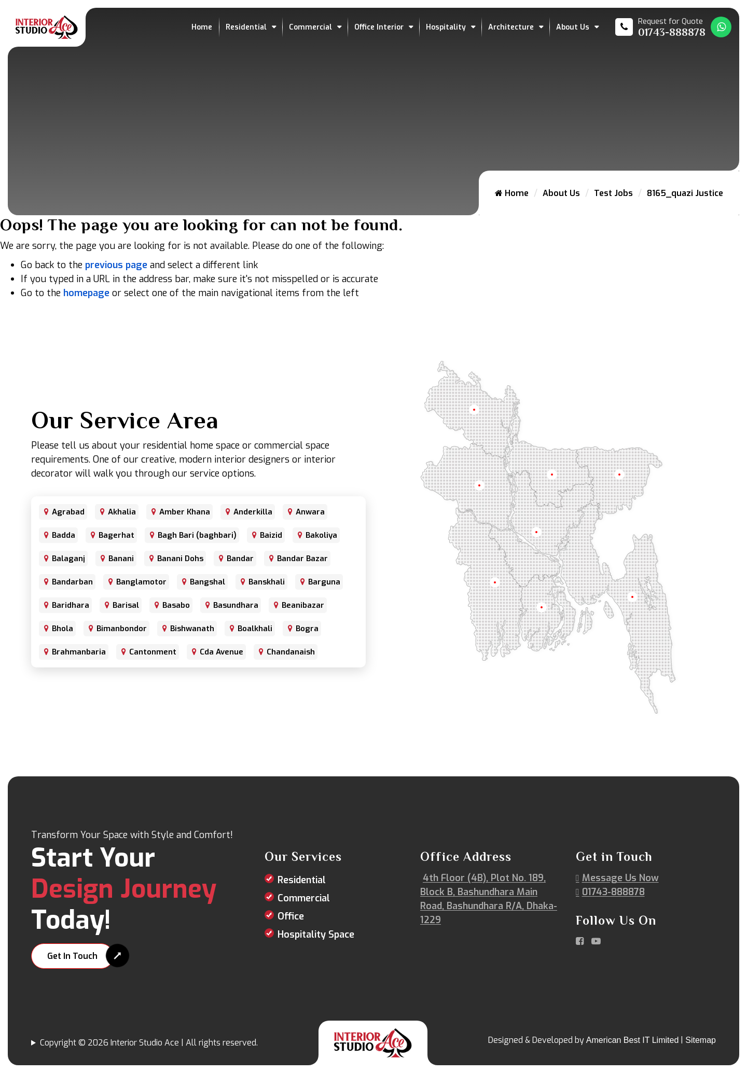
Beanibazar (303, 605)
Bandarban (72, 582)
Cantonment (152, 652)
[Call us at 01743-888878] (660, 27)
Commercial (310, 27)
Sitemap (700, 1040)
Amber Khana (184, 512)
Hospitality (446, 27)
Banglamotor (141, 582)
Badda (63, 535)
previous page (116, 265)
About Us (572, 27)
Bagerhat (116, 535)
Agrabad (68, 512)
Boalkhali (255, 628)
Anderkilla (252, 512)
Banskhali (266, 582)
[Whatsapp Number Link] (721, 27)
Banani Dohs (180, 558)
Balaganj (68, 558)
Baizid (271, 535)
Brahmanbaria (79, 652)
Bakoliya (321, 535)
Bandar (240, 558)
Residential (246, 27)
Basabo (176, 605)
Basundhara (235, 605)
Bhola (62, 628)
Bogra (307, 628)
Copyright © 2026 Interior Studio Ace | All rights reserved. (149, 1042)
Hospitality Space (316, 934)
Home (201, 27)
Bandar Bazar (302, 558)
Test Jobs (613, 193)
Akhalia (122, 512)
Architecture (511, 27)
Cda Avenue (221, 652)
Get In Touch (72, 956)
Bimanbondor (121, 628)
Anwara (310, 512)
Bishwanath (192, 628)
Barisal (126, 605)
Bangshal (207, 582)
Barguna (324, 582)
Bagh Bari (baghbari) (197, 535)
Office (291, 916)
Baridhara (70, 605)
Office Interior (379, 27)
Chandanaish (291, 652)
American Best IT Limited (632, 1040)
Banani (121, 558)
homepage (86, 293)
